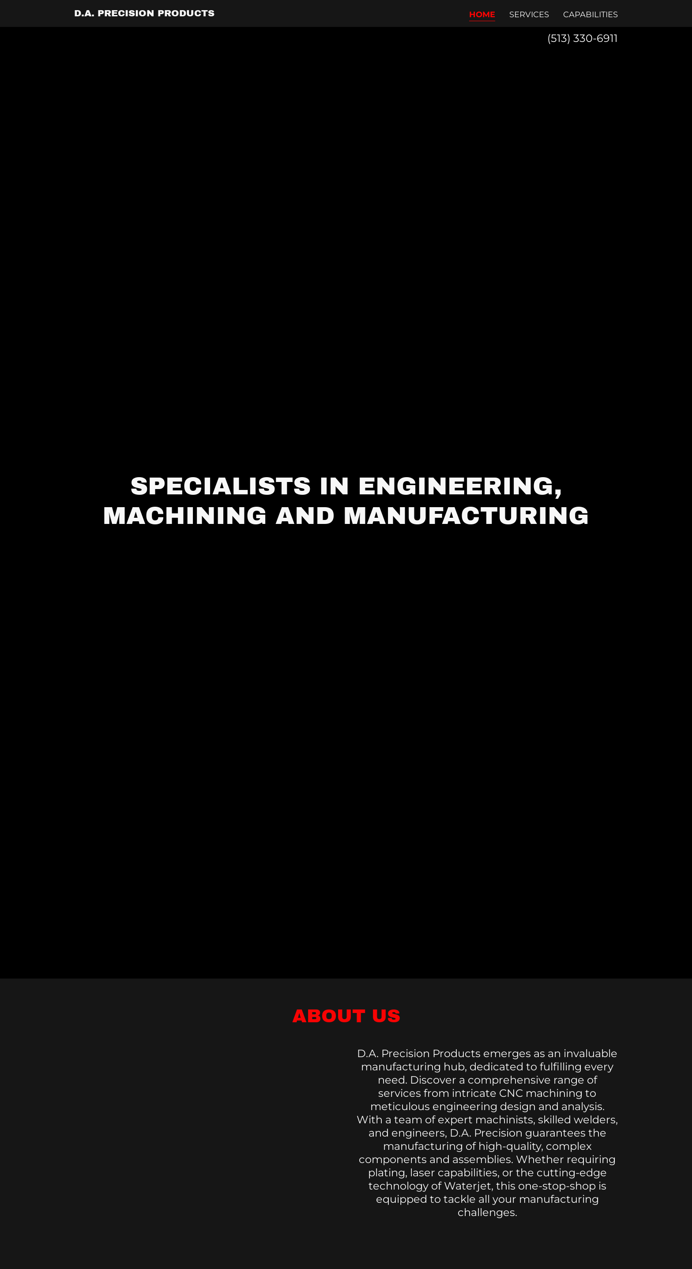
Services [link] (529, 14)
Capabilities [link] (590, 14)
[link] (144, 14)
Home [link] (482, 14)
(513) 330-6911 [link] (582, 38)
